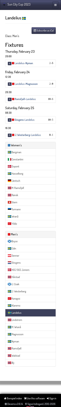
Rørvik (13, 195)
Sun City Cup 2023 (16, 4)
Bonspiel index (13, 398)
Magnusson (15, 334)
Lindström (15, 320)
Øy (11, 362)
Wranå (13, 216)
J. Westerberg (17, 291)
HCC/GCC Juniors (18, 269)
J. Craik (13, 284)
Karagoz (14, 298)
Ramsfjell (14, 348)
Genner (13, 255)
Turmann (14, 209)
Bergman (14, 152)
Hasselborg (15, 173)
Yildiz (12, 223)
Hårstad (14, 277)
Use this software (34, 398)
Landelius (14, 312)
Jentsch (14, 180)
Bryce (13, 241)
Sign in (51, 398)
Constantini (15, 159)
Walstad (14, 355)
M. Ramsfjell (16, 188)
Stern (12, 202)
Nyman (13, 341)
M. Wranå (14, 327)
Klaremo (14, 305)
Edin (12, 248)
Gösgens (14, 262)
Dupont (13, 166)
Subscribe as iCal (44, 30)
